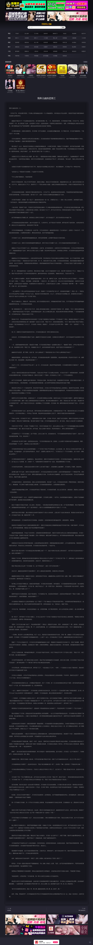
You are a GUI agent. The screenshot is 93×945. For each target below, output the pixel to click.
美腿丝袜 (55, 47)
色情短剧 (65, 55)
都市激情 (17, 51)
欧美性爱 (46, 42)
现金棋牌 (74, 33)
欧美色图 (36, 47)
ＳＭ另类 (84, 38)
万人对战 (36, 33)
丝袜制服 (65, 38)
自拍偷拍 (27, 38)
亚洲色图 (27, 47)
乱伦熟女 (74, 42)
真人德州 (27, 33)
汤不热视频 (45, 55)
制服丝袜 (55, 42)
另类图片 (84, 47)
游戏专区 (46, 33)
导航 (9, 56)
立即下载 (55, 942)
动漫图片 (46, 47)
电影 (9, 42)
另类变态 (84, 42)
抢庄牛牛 (84, 33)
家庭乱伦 (27, 51)
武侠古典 (46, 51)
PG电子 (17, 33)
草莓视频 (36, 55)
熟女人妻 (55, 38)
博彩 (9, 33)
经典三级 (65, 42)
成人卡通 (36, 42)
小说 (9, 51)
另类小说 (65, 51)
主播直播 (74, 38)
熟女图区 (74, 47)
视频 (9, 38)
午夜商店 (27, 55)
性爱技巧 (84, 51)
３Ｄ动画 (46, 38)
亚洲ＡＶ (17, 38)
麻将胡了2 (55, 33)
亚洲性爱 (17, 42)
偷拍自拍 (27, 42)
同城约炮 (17, 55)
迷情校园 (55, 51)
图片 (9, 47)
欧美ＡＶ (36, 38)
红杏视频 (55, 55)
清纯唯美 (65, 47)
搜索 (63, 27)
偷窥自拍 (17, 47)
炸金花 (64, 33)
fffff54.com (46, 24)
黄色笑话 (74, 51)
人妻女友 (36, 51)
